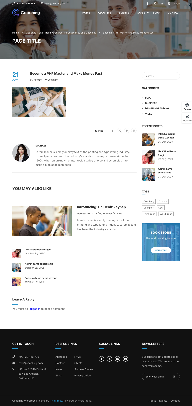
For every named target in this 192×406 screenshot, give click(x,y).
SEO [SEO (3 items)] (160, 207)
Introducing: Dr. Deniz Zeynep (101, 207)
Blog (156, 12)
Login (177, 3)
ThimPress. (56, 400)
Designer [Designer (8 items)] (148, 207)
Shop (58, 375)
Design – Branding (157, 108)
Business (151, 103)
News (58, 369)
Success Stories (83, 369)
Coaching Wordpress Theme (28, 400)
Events (124, 12)
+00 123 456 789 (26, 3)
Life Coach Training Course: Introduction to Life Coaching (64, 32)
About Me (104, 12)
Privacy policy (82, 375)
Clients (78, 362)
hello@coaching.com (55, 3)
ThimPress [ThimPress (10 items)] (149, 213)
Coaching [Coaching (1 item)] (149, 201)
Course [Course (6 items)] (163, 201)
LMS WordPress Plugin (38, 249)
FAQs (77, 356)
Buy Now (187, 120)
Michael (38, 79)
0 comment (51, 79)
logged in (34, 308)
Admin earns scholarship (39, 263)
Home (86, 12)
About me (61, 356)
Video (148, 113)
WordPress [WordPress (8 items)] (166, 213)
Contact (174, 12)
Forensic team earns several (41, 278)
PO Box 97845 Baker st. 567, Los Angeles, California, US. (33, 374)
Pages (141, 12)
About (152, 400)
